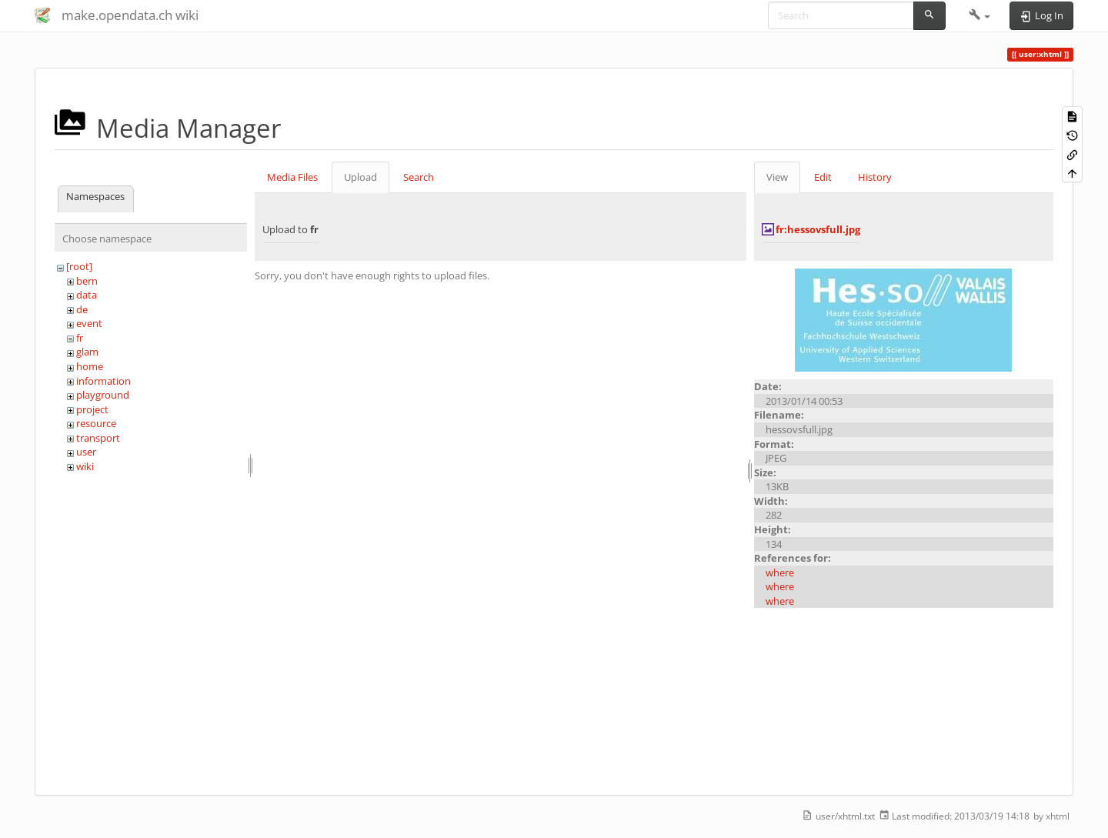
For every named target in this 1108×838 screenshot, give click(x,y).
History (875, 177)
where (780, 572)
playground (102, 395)
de (82, 309)
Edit (823, 177)
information (103, 381)
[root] (79, 266)
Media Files (292, 177)
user (86, 452)
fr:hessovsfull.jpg (818, 229)
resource (96, 423)
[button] (980, 15)
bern (87, 281)
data (86, 295)
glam (87, 352)
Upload (360, 177)
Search (418, 177)
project (92, 409)
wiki (85, 466)
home (89, 366)
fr (79, 338)
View (777, 177)
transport (98, 438)
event (89, 323)
